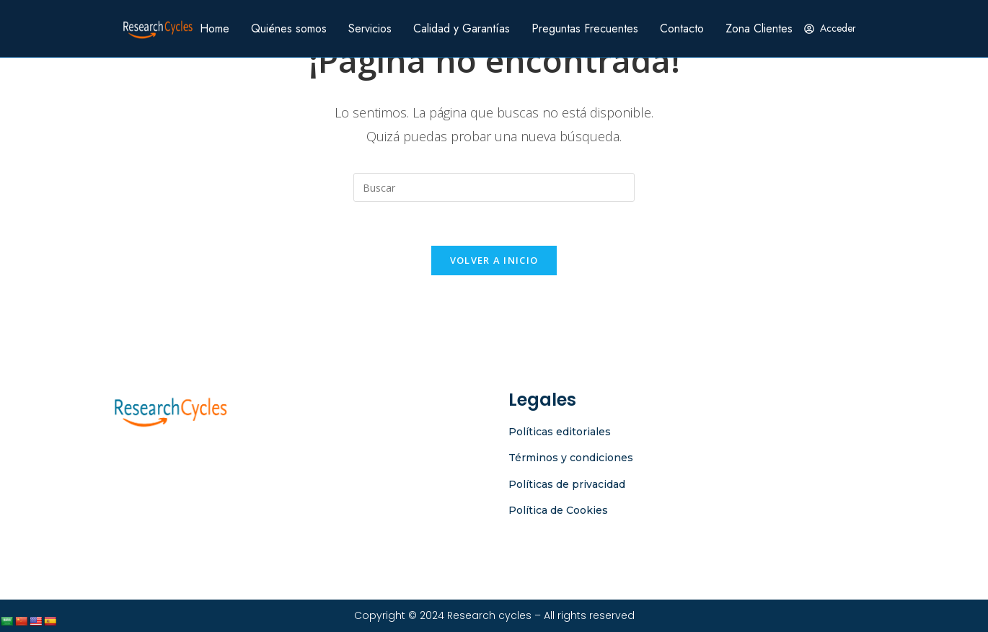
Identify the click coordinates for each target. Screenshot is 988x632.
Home (214, 28)
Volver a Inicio (494, 260)
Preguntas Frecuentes (585, 28)
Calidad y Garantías (461, 28)
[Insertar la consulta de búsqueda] (494, 187)
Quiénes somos (289, 28)
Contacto (682, 28)
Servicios (370, 28)
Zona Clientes (759, 28)
